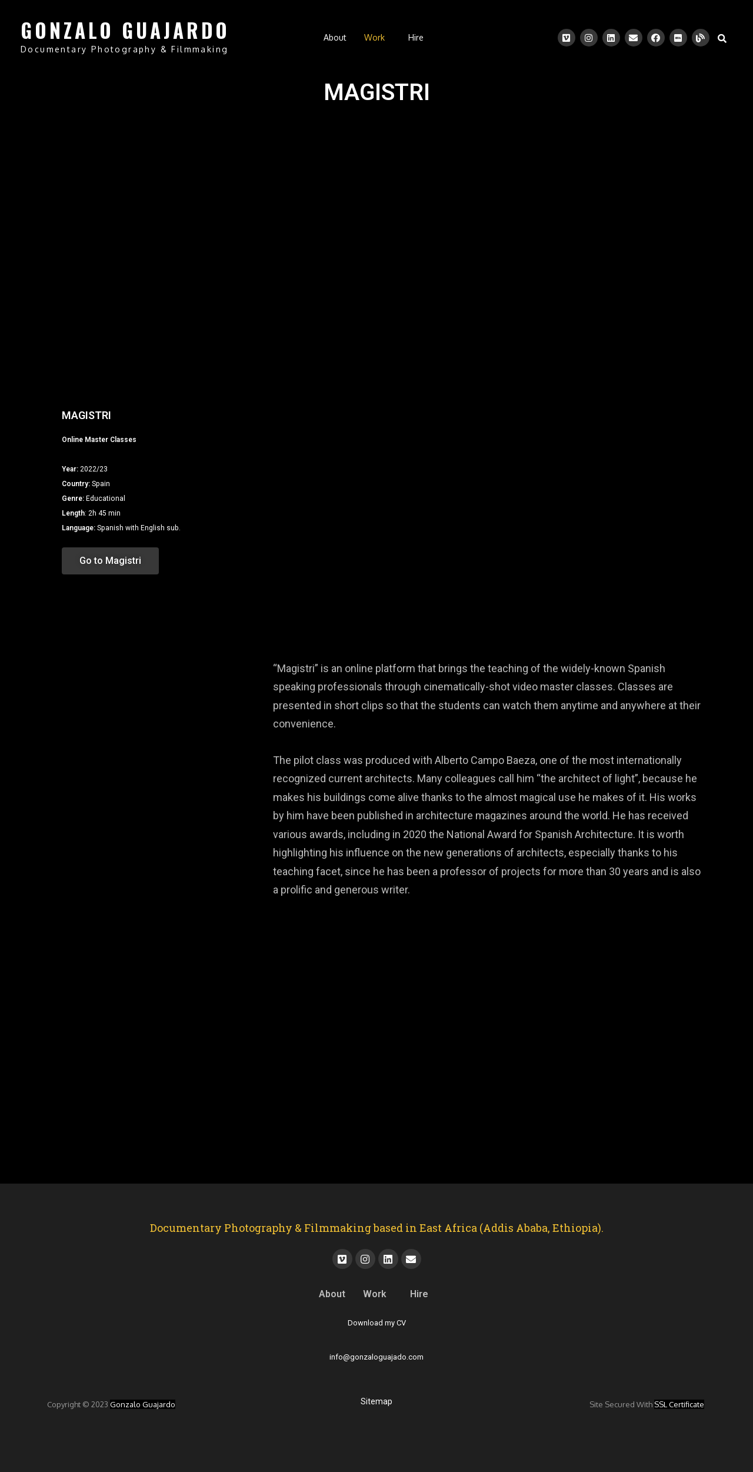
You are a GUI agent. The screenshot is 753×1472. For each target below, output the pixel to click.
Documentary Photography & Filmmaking (124, 49)
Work (374, 37)
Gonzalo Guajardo (142, 1404)
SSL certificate (679, 1404)
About (335, 37)
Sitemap (376, 1401)
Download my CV (377, 1322)
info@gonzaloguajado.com (376, 1357)
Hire (416, 37)
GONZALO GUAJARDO (125, 30)
